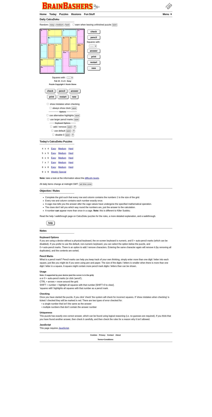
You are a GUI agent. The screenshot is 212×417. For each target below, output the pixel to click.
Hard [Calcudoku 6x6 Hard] (70, 158)
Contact (110, 335)
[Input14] (65, 33)
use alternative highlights (61, 115)
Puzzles (63, 14)
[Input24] (65, 40)
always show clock (62, 108)
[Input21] (43, 40)
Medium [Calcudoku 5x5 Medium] (62, 153)
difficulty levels (92, 178)
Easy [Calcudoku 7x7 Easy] (53, 163)
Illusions (76, 14)
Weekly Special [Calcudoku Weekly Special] (58, 172)
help (50, 223)
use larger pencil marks (61, 119)
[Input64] (65, 69)
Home (43, 14)
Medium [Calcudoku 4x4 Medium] (62, 149)
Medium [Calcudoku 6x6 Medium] (62, 158)
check (50, 91)
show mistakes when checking (64, 104)
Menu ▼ (167, 14)
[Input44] (65, 55)
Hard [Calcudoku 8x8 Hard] (70, 168)
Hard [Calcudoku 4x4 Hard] (70, 149)
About (118, 335)
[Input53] (58, 62)
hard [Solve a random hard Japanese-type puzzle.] (67, 25)
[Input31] (43, 47)
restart (63, 97)
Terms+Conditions (105, 340)
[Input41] (43, 55)
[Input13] (58, 33)
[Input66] (80, 69)
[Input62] (51, 69)
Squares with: (59, 77)
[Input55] (73, 62)
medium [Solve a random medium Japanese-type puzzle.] (59, 25)
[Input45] (73, 55)
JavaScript (64, 328)
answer (74, 91)
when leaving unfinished (95, 25)
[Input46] (80, 55)
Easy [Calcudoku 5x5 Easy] (53, 153)
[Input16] (80, 33)
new (74, 97)
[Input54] (65, 62)
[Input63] (58, 69)
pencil (62, 91)
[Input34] (65, 47)
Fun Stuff (89, 14)
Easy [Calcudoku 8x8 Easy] (53, 168)
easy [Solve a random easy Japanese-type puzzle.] (52, 25)
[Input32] (51, 47)
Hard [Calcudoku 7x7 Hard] (70, 163)
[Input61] (43, 69)
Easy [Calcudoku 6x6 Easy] (53, 158)
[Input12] (51, 33)
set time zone (86, 184)
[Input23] (58, 40)
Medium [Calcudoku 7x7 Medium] (62, 163)
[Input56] (80, 62)
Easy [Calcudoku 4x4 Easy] (53, 149)
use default (59, 131)
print (51, 97)
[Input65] (73, 69)
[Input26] (80, 40)
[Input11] (43, 33)
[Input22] (51, 40)
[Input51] (43, 62)
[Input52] (51, 62)
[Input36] (80, 47)
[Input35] (73, 47)
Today (53, 14)
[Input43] (58, 55)
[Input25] (73, 40)
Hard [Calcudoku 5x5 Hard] (70, 153)
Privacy (102, 335)
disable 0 (59, 135)
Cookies (93, 335)
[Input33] (58, 47)
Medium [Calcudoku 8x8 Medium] (62, 168)
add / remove (59, 127)
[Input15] (73, 33)
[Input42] (51, 55)
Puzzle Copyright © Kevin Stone (62, 84)
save (114, 25)
